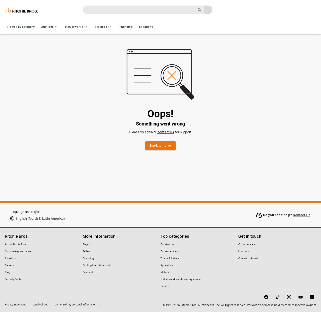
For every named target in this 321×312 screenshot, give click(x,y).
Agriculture (166, 265)
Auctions (50, 27)
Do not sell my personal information (75, 304)
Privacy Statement (15, 304)
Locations (146, 27)
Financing (125, 27)
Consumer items (170, 251)
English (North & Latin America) (40, 218)
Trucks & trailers (169, 258)
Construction (167, 244)
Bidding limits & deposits (97, 265)
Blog (7, 272)
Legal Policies (40, 304)
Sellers (86, 251)
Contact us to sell (248, 258)
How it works (76, 27)
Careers (9, 265)
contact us (165, 132)
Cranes (164, 286)
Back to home (160, 145)
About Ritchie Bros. (16, 244)
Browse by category (20, 27)
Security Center (14, 279)
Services (103, 27)
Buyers (87, 244)
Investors (10, 258)
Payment (88, 272)
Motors (164, 272)
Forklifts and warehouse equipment (180, 279)
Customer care (246, 244)
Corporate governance (18, 251)
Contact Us (301, 215)
